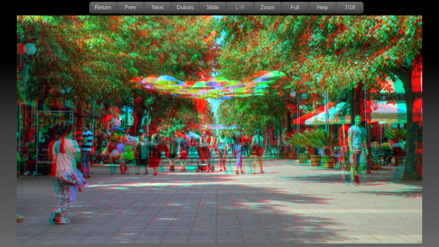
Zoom (268, 7)
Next (158, 7)
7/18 (349, 7)
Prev (130, 7)
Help (322, 7)
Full (294, 7)
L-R (240, 7)
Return (103, 7)
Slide (212, 7)
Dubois (185, 7)
